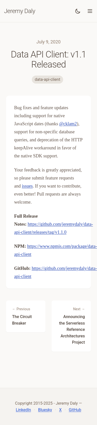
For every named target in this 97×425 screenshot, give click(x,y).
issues (27, 186)
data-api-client (47, 79)
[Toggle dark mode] (78, 11)
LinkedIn (23, 409)
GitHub (75, 409)
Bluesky (45, 409)
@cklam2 (68, 123)
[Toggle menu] (90, 11)
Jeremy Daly (19, 11)
